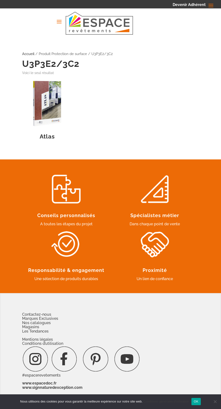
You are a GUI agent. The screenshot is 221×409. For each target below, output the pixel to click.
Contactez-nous (36, 314)
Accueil (28, 54)
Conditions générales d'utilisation (166, 401)
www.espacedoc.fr (39, 383)
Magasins (30, 327)
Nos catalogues (36, 323)
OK (196, 401)
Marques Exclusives (40, 318)
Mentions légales (37, 339)
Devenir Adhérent (189, 5)
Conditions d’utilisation (42, 343)
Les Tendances (35, 331)
